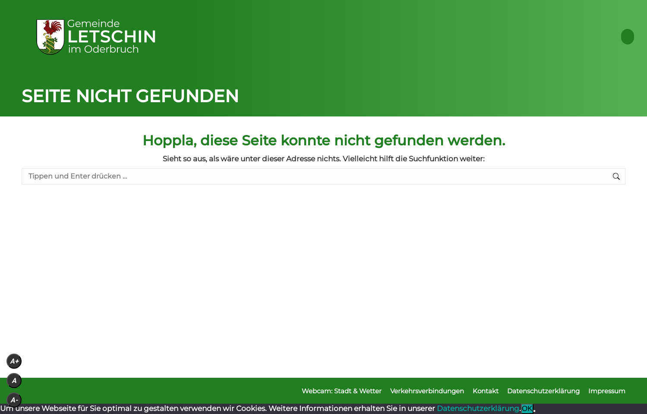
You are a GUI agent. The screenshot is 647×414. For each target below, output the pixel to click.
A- (14, 400)
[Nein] (534, 411)
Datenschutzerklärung (478, 408)
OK (527, 409)
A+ (14, 361)
